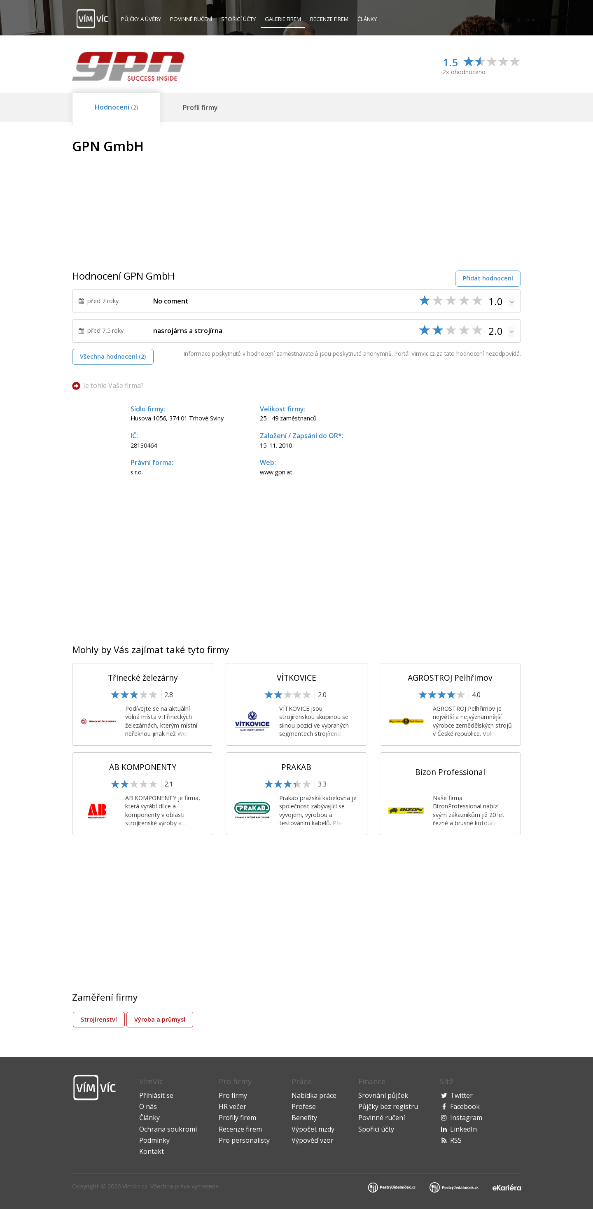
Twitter (461, 1095)
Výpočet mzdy (313, 1129)
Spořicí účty (238, 19)
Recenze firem (329, 19)
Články (367, 19)
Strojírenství (99, 1019)
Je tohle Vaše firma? (113, 385)
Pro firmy (233, 1095)
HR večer (232, 1106)
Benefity (304, 1117)
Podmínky (154, 1140)
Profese (304, 1106)
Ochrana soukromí (168, 1129)
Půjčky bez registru (388, 1106)
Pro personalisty (244, 1140)
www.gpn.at (276, 472)
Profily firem (237, 1117)
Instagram (466, 1117)
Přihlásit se (156, 1095)
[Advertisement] (452, 196)
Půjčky (141, 19)
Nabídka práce (314, 1095)
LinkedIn (463, 1129)
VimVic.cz (134, 1186)
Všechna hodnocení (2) (113, 356)
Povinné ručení (191, 19)
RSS (456, 1140)
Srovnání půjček (383, 1095)
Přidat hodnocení (488, 278)
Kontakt (151, 1151)
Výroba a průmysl (159, 1019)
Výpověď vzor (313, 1140)
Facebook (465, 1106)
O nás (148, 1106)
